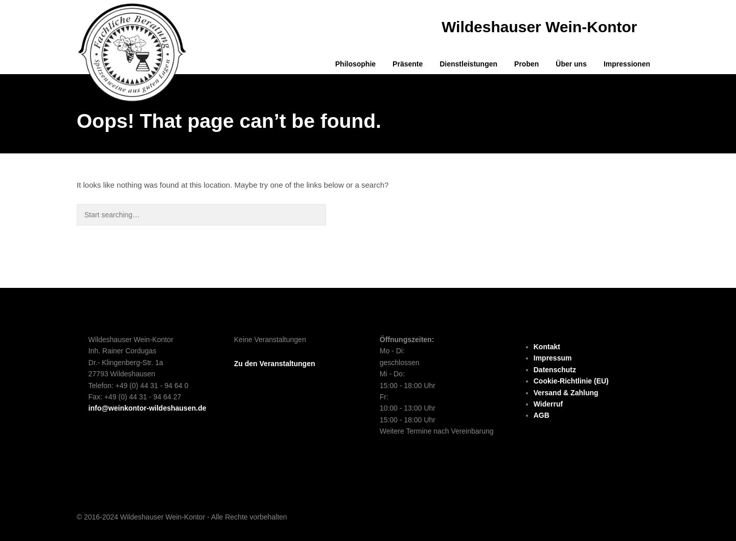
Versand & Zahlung (566, 393)
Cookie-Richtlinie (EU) (571, 381)
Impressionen (627, 64)
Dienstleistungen (468, 64)
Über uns (571, 64)
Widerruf (548, 404)
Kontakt (547, 347)
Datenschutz (555, 370)
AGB (541, 415)
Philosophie (355, 64)
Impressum (553, 358)
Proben (526, 64)
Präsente (408, 64)
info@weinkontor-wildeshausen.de (147, 408)
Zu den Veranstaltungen (274, 363)
